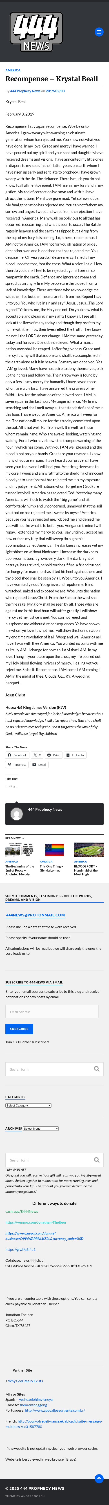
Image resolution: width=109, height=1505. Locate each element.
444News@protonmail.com (35, 915)
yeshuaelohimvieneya (36, 1399)
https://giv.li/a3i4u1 (20, 1249)
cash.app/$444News (21, 1211)
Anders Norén (33, 1496)
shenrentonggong (33, 1405)
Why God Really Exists (25, 1381)
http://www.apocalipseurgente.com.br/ (55, 1410)
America (13, 70)
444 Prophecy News (25, 91)
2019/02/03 (55, 91)
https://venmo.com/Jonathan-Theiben (35, 1222)
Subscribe (19, 1029)
